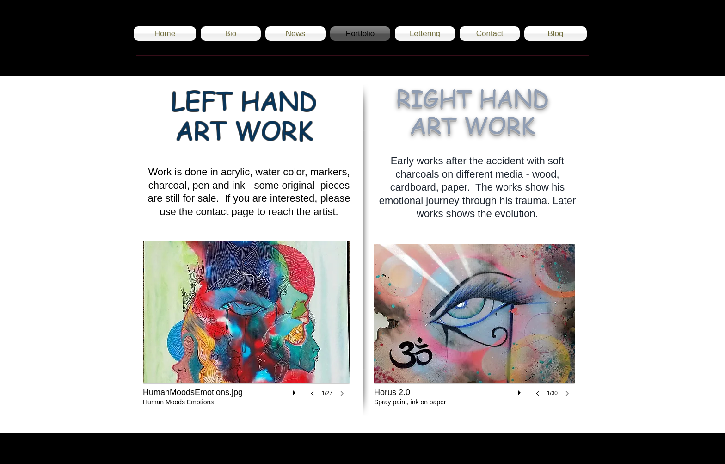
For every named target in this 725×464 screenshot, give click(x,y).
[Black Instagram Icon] (535, 448)
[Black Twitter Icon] (580, 448)
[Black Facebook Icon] (557, 448)
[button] (246, 328)
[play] (295, 390)
